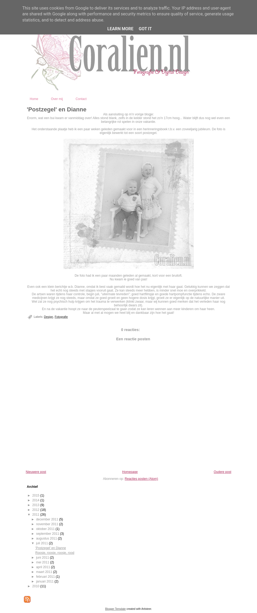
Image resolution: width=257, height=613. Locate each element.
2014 (36, 500)
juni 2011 (43, 557)
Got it (145, 28)
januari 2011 (45, 581)
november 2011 (47, 524)
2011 (36, 514)
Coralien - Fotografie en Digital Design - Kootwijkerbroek (152, 86)
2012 (36, 510)
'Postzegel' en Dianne (56, 109)
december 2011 (47, 519)
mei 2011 (43, 562)
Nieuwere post (36, 472)
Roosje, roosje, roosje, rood (54, 553)
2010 (36, 586)
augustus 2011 (47, 538)
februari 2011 (46, 577)
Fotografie (61, 316)
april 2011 (43, 567)
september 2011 (48, 534)
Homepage (130, 472)
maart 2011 (44, 572)
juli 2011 (42, 543)
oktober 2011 (45, 529)
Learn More (120, 28)
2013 (36, 505)
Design (48, 316)
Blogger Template (115, 608)
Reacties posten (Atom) (141, 479)
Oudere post (222, 472)
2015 (36, 495)
